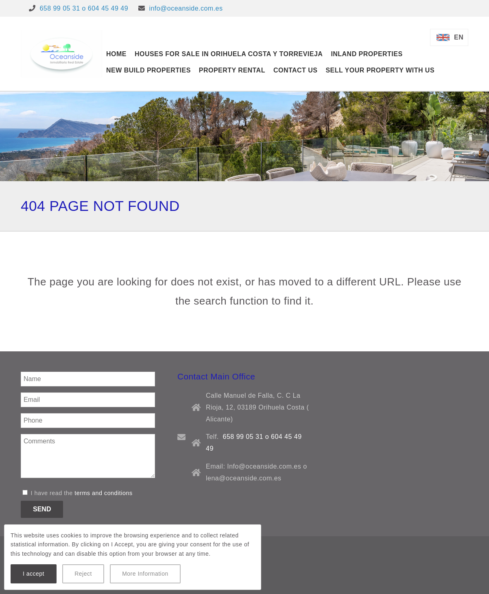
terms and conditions (103, 493)
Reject (83, 573)
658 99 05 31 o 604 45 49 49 (83, 8)
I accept (33, 573)
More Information (145, 573)
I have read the (77, 493)
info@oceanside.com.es (186, 8)
